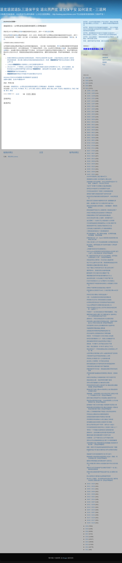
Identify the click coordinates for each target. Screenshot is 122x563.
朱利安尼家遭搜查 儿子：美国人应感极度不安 (101, 338)
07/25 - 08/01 (91, 140)
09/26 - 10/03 (91, 117)
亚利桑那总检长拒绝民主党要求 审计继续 (99, 422)
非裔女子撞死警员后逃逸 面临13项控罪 (99, 288)
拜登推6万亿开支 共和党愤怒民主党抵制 (99, 300)
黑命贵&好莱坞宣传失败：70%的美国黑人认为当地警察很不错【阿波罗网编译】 (102, 401)
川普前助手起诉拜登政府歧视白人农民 (98, 356)
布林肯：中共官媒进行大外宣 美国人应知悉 (100, 336)
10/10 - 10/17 (91, 111)
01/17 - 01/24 (91, 517)
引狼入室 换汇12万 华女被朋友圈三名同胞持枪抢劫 (102, 242)
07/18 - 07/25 (91, 143)
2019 (87, 529)
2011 (87, 549)
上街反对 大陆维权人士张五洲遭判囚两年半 (25, 64)
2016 (87, 536)
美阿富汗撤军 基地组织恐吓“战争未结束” (99, 194)
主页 (41, 152)
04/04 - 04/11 (91, 489)
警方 (58, 46)
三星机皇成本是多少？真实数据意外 (98, 231)
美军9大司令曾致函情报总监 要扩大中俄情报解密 (102, 440)
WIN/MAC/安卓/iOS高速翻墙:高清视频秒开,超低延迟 (21, 77)
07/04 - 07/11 (91, 148)
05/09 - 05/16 (91, 169)
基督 (11, 35)
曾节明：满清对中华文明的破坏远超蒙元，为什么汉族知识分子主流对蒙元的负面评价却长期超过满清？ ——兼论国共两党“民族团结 (100, 29)
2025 (87, 80)
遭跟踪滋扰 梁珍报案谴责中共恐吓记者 (99, 435)
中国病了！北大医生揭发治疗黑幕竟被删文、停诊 (102, 312)
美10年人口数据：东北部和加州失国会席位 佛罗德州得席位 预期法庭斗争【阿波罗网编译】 (102, 479)
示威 (63, 48)
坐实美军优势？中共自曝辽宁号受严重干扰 (100, 278)
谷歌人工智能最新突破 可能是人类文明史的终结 (101, 411)
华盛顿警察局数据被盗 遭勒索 (96, 328)
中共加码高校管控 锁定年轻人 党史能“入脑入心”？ (102, 427)
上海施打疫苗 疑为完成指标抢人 (97, 249)
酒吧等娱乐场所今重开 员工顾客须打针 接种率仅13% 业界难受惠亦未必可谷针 (102, 315)
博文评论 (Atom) (13, 156)
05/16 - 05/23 (91, 166)
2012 (87, 547)
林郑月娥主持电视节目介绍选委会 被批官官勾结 (101, 398)
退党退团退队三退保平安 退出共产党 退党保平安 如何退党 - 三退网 (53, 9)
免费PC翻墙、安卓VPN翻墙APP (14, 79)
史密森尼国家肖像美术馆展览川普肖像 (98, 417)
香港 (20, 31)
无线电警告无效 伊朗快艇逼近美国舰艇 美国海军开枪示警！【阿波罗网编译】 (102, 443)
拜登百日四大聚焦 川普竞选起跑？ (97, 294)
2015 (87, 539)
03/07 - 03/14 (91, 499)
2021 (87, 88)
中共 (16, 37)
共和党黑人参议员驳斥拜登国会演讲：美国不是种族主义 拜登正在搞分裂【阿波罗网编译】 (102, 322)
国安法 (38, 88)
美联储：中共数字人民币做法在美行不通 (99, 344)
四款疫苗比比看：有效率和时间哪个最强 (99, 380)
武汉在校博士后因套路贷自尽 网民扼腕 (99, 333)
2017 (87, 534)
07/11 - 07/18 (91, 145)
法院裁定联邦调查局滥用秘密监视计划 (98, 331)
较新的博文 (8, 152)
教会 (16, 35)
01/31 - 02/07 (91, 512)
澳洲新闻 (105, 57)
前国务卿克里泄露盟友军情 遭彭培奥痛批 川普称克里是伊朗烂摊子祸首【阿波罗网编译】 (102, 408)
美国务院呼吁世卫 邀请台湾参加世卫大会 (99, 226)
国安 (71, 37)
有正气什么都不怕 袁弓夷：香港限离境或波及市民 (102, 262)
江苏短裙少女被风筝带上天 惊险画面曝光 (99, 228)
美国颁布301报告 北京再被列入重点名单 (99, 179)
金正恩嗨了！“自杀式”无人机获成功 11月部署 (100, 220)
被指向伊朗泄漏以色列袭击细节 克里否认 (99, 461)
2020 (87, 526)
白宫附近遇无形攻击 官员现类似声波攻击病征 (101, 302)
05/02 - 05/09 (91, 171)
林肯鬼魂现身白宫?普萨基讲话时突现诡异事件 (101, 364)
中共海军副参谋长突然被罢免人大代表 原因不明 (101, 223)
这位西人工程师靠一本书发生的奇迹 (98, 361)
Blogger (65, 558)
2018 (87, 531)
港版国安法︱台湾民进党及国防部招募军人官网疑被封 (29, 86)
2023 (87, 85)
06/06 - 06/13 (91, 158)
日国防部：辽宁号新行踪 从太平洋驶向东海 (100, 438)
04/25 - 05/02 (91, 174)
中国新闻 (58, 86)
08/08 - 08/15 (91, 135)
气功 (103, 64)
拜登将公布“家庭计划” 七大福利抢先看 (98, 358)
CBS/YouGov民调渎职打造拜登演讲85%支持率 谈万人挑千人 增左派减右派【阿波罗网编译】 (102, 252)
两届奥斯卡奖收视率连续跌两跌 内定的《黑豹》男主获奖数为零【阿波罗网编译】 (102, 457)
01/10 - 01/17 (91, 520)
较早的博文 (74, 152)
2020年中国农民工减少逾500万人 (97, 176)
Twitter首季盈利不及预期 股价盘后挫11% (99, 305)
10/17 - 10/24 (91, 109)
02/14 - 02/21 (91, 507)
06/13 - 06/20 (91, 156)
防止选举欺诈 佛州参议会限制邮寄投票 (99, 476)
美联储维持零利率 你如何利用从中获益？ (99, 341)
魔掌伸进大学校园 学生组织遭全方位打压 (24, 74)
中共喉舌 (21, 88)
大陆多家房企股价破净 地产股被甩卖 (98, 366)
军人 (26, 88)
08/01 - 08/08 (91, 137)
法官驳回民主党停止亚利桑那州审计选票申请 (100, 325)
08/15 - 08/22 (91, 132)
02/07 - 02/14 (91, 510)
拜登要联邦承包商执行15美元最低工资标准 (100, 419)
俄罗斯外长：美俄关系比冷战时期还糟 (98, 270)
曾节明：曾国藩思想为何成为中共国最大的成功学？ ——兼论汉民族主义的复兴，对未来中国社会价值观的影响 (100, 33)
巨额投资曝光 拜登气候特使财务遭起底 (99, 215)
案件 (55, 88)
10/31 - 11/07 (91, 103)
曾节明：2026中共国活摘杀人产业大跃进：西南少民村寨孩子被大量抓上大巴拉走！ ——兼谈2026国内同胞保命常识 (101, 23)
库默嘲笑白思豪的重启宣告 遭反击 (97, 265)
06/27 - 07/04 (91, 151)
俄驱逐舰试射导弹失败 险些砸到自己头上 (99, 275)
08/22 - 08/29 (91, 130)
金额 (5, 50)
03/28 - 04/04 (91, 491)
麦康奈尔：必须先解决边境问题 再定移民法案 (101, 432)
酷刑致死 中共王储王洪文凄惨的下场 (98, 273)
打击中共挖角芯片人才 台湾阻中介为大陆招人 (101, 281)
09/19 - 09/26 (91, 119)
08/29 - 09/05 (91, 127)
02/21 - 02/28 (91, 504)
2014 (87, 542)
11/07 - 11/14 (91, 101)
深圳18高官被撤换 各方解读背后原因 (98, 382)
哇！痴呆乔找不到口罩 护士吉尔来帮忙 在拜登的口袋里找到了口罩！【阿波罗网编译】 (102, 256)
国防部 (44, 88)
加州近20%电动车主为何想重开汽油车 (98, 188)
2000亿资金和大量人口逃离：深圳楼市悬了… (101, 218)
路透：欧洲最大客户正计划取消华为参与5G (100, 203)
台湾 (30, 88)
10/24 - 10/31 (91, 106)
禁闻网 (104, 62)
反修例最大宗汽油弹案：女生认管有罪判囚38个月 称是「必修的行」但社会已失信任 (102, 182)
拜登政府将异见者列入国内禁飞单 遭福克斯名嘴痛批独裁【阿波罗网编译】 (102, 386)
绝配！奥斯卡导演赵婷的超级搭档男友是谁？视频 (102, 447)
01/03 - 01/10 (91, 523)
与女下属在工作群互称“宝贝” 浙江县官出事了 (100, 268)
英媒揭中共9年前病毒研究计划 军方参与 (99, 454)
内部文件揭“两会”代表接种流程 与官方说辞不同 (101, 377)
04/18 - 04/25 (91, 483)
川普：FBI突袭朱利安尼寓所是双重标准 (99, 297)
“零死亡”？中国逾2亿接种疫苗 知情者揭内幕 (100, 430)
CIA (12, 88)
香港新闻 (51, 86)
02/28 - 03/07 (91, 502)
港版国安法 (67, 88)
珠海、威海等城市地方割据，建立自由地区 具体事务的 (100, 41)
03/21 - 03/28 (91, 494)
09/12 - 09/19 (91, 122)
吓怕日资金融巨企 (17, 71)
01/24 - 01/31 (91, 515)
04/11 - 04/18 (91, 486)
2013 (87, 544)
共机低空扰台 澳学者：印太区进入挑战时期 (100, 260)
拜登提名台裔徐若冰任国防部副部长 (98, 414)
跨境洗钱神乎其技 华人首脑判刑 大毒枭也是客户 (102, 210)
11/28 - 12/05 (91, 93)
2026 (87, 78)
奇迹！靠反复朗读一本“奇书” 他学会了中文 (100, 346)
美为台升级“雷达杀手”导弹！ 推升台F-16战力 (100, 424)
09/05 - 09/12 (91, 124)
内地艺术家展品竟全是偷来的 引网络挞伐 (99, 212)
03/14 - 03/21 (91, 496)
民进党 (48, 31)
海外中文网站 (106, 60)
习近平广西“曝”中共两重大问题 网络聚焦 (99, 186)
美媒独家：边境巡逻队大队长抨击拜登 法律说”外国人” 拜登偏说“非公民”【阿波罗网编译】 (102, 394)
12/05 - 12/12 (91, 90)
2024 (87, 83)
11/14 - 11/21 (91, 98)
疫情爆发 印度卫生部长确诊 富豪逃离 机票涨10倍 (102, 405)
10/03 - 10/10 (91, 114)
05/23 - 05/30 (91, 164)
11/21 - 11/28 (91, 96)
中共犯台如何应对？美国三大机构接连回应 (100, 191)
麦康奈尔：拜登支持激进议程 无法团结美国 (100, 318)
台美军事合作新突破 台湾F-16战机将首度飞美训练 (102, 353)
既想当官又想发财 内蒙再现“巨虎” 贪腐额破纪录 (101, 200)
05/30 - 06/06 (91, 161)
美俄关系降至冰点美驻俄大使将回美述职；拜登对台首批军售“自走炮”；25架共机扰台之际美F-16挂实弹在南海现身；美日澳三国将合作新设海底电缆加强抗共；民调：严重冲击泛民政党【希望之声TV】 (40, 60)
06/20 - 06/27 (91, 153)
